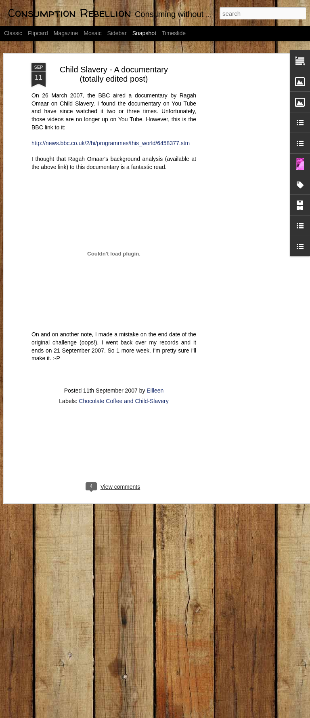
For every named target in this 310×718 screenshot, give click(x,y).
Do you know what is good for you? (166, 584)
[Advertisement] (240, 132)
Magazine (66, 33)
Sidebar (117, 33)
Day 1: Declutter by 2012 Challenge (263, 688)
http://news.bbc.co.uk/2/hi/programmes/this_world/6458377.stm (110, 85)
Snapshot (144, 33)
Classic (13, 33)
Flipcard (38, 33)
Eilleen (155, 332)
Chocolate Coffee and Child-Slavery (123, 343)
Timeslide (174, 33)
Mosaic (92, 33)
